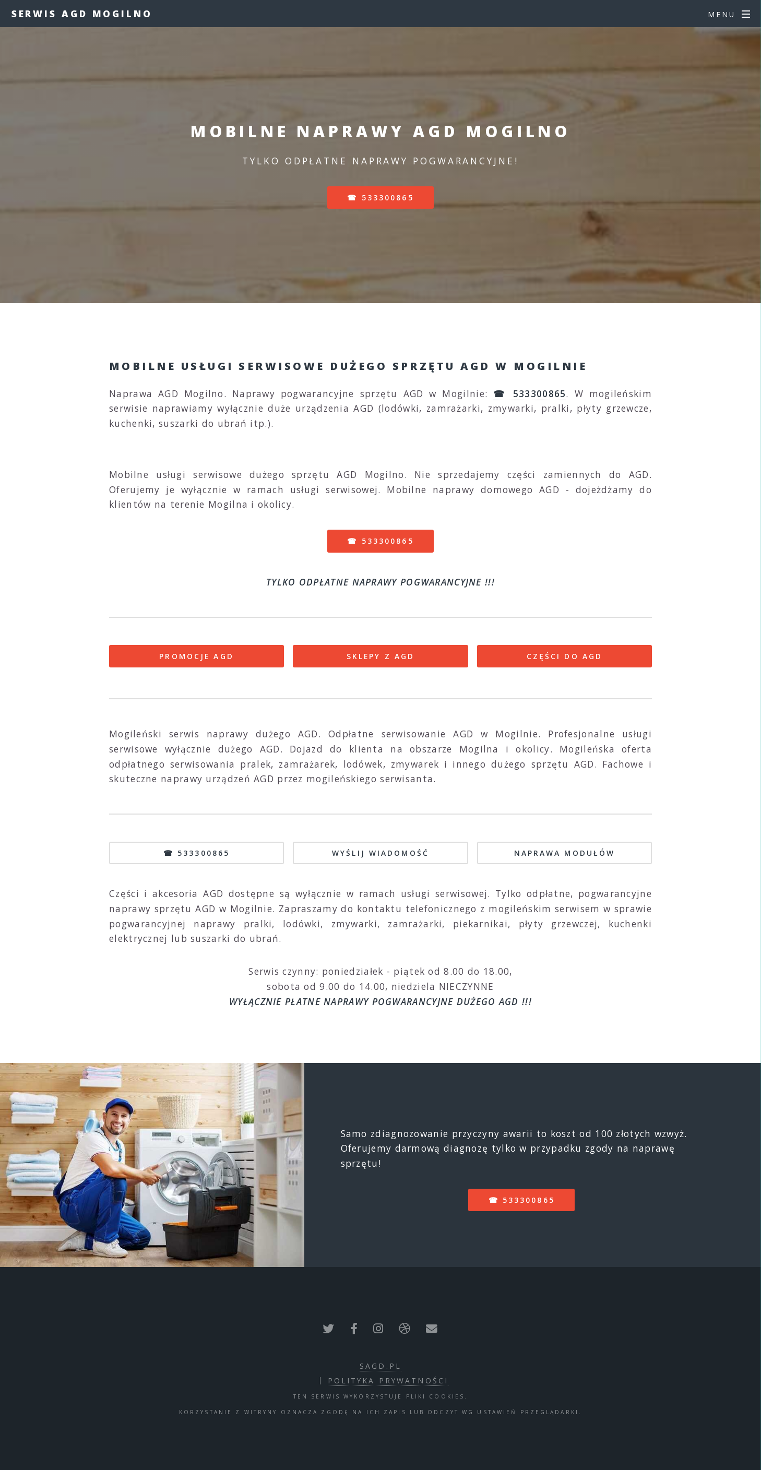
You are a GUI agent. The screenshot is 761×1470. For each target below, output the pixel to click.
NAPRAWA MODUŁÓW (564, 853)
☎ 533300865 (380, 197)
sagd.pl (380, 1366)
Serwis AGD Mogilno (81, 13)
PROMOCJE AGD (196, 656)
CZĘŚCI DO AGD (565, 656)
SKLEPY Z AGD (380, 656)
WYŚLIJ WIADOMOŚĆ (380, 853)
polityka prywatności (388, 1380)
